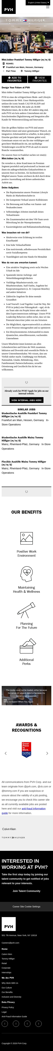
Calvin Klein (7, 954)
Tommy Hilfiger (8, 959)
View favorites (40, 79)
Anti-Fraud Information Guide (14, 1016)
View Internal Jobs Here (26, 400)
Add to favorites (14, 79)
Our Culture (7, 988)
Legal (4, 1012)
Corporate (6, 968)
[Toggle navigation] (47, 7)
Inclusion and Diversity (11, 997)
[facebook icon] (5, 1024)
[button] (5, 754)
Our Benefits (7, 992)
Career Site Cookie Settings (26, 906)
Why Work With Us (10, 983)
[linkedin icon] (16, 1024)
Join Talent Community (26, 891)
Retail (4, 963)
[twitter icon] (27, 1024)
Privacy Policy (8, 1007)
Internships (6, 972)
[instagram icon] (38, 1024)
